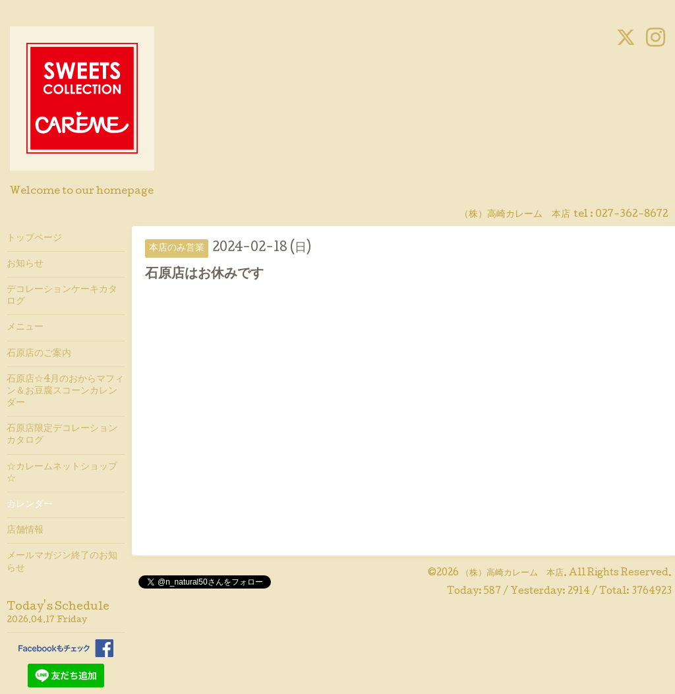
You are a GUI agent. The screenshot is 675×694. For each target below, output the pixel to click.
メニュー (25, 327)
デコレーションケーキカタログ (62, 296)
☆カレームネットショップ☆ (62, 473)
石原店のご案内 (39, 354)
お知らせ (25, 264)
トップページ (34, 238)
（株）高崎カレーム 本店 (512, 573)
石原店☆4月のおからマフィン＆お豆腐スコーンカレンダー (65, 391)
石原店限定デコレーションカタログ (62, 435)
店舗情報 (25, 530)
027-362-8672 (631, 215)
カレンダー (30, 505)
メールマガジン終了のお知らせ (62, 562)
